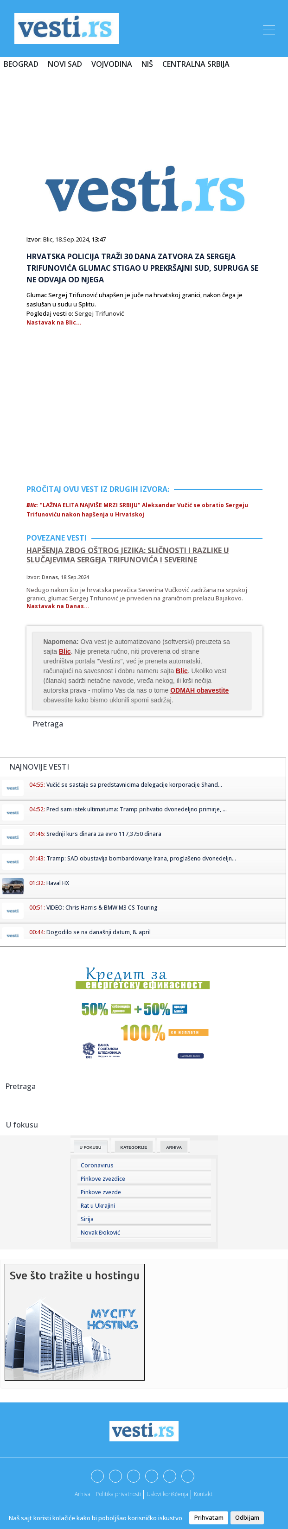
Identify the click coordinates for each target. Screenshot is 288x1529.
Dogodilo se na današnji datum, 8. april (98, 932)
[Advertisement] (144, 107)
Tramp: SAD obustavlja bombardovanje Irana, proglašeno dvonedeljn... (141, 858)
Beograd (21, 64)
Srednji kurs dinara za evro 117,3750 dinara (103, 834)
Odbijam (247, 1517)
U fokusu (91, 1147)
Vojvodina (111, 64)
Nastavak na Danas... (58, 606)
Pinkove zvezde (101, 1192)
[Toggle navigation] (268, 28)
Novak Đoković (100, 1232)
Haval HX (57, 883)
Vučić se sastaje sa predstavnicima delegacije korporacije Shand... (134, 785)
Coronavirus (97, 1165)
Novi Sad (65, 64)
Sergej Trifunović (99, 313)
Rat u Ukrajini (98, 1206)
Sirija (87, 1219)
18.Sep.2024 (72, 239)
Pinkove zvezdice (103, 1179)
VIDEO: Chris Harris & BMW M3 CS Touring (102, 907)
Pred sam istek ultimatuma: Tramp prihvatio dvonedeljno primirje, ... (136, 809)
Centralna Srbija (196, 64)
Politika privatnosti (118, 1494)
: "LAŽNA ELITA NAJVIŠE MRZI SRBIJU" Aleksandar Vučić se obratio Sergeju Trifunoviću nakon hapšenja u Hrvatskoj (137, 509)
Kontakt (203, 1494)
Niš (147, 64)
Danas (50, 576)
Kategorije (134, 1147)
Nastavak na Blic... (54, 322)
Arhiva (174, 1147)
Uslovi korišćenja (167, 1494)
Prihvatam (209, 1517)
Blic (47, 239)
